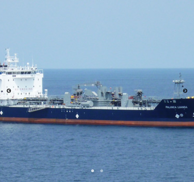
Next (185, 91)
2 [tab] (101, 170)
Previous (8, 91)
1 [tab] (92, 170)
